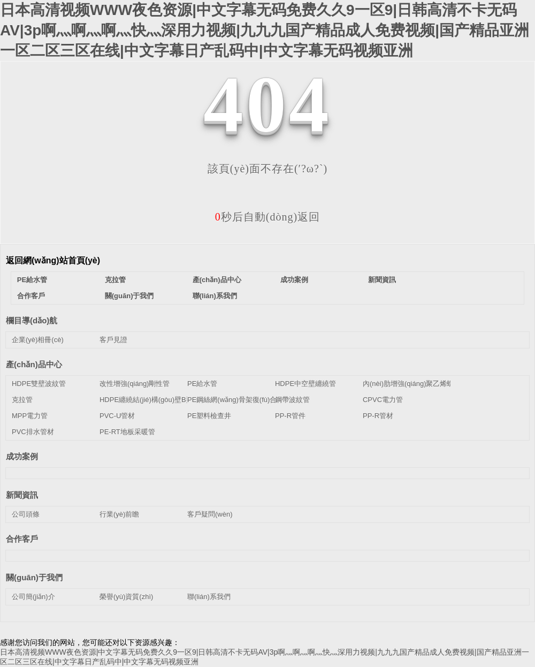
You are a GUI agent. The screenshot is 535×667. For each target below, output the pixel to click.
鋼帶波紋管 (292, 400)
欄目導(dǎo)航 (31, 320)
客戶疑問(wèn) (210, 514)
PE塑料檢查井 (209, 416)
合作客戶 (31, 296)
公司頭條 (26, 514)
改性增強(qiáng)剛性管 (135, 384)
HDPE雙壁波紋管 (39, 384)
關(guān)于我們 (129, 296)
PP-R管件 (290, 416)
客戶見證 (113, 340)
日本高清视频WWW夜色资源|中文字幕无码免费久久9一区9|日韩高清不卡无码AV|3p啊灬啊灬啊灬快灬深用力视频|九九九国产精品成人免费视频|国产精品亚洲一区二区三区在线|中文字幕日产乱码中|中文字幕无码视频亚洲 (264, 30)
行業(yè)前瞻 (119, 514)
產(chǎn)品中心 (217, 280)
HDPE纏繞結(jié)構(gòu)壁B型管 (150, 400)
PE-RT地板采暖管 (127, 432)
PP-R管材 (378, 416)
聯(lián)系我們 (215, 296)
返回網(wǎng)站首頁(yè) (53, 260)
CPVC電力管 (383, 400)
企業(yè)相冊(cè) (38, 340)
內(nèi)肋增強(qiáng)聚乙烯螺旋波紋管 (422, 384)
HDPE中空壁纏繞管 (305, 384)
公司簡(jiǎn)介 (33, 597)
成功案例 (294, 280)
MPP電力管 (30, 416)
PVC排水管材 (33, 432)
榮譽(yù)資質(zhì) (126, 597)
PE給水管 (32, 280)
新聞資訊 (382, 280)
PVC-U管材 (117, 416)
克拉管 (115, 280)
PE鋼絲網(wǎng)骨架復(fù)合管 (235, 400)
